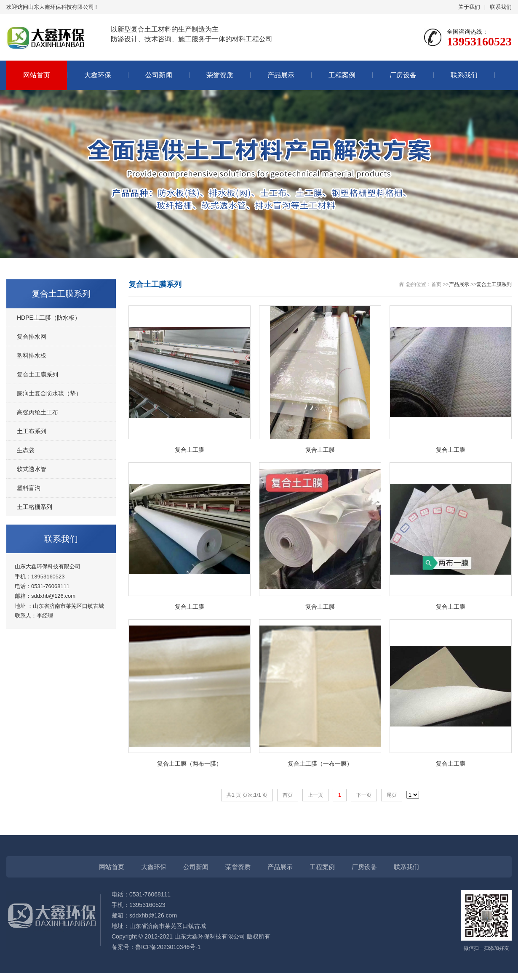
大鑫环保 (97, 75)
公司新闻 (158, 75)
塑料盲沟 (28, 488)
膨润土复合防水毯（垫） (49, 393)
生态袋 (26, 450)
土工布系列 (31, 431)
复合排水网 (31, 336)
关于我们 (469, 7)
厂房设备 (403, 75)
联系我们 (501, 7)
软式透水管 (31, 469)
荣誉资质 (219, 75)
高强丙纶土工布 (37, 412)
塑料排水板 (31, 355)
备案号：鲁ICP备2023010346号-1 (156, 947)
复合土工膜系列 (37, 374)
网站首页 (36, 75)
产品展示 (280, 75)
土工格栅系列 (34, 507)
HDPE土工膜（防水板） (48, 317)
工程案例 (341, 75)
